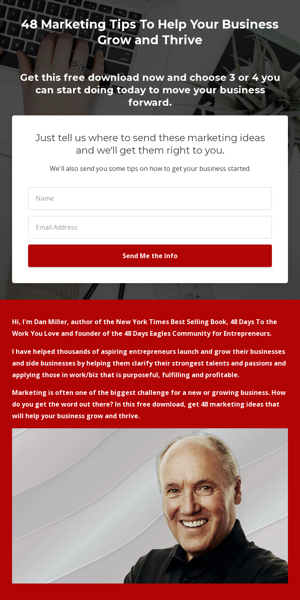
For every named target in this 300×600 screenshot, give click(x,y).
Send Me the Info (150, 255)
